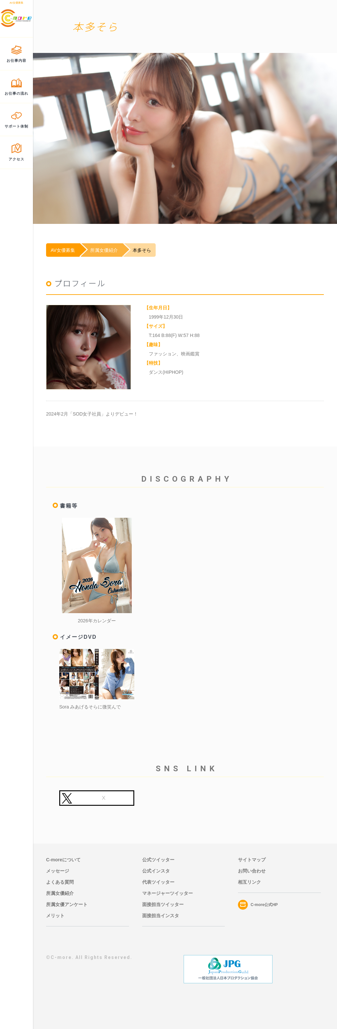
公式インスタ (156, 870)
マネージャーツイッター (167, 893)
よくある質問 (60, 882)
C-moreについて (63, 859)
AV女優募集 (63, 250)
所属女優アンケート (67, 904)
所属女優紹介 (104, 250)
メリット (55, 915)
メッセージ (57, 870)
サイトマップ (252, 859)
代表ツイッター (158, 882)
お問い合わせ (252, 870)
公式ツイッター (158, 859)
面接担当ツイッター (163, 904)
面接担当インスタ (160, 915)
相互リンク (249, 882)
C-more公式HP (258, 905)
